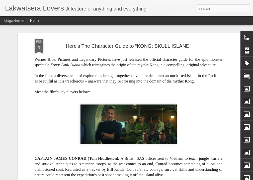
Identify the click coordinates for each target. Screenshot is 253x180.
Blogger (149, 177)
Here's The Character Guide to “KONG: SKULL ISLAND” (128, 37)
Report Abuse (163, 177)
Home (34, 20)
